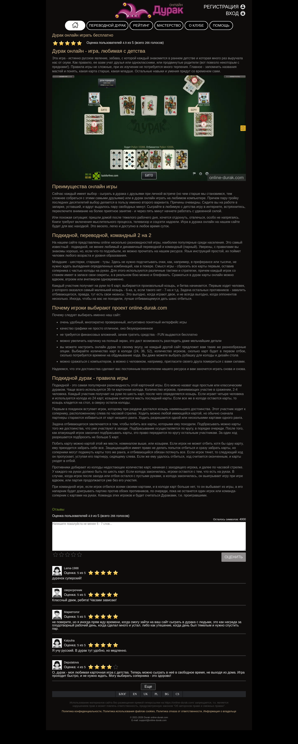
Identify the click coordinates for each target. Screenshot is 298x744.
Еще (148, 686)
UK (146, 694)
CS (177, 694)
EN (135, 694)
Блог (122, 694)
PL (156, 694)
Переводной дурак (107, 25)
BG (167, 694)
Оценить (234, 557)
